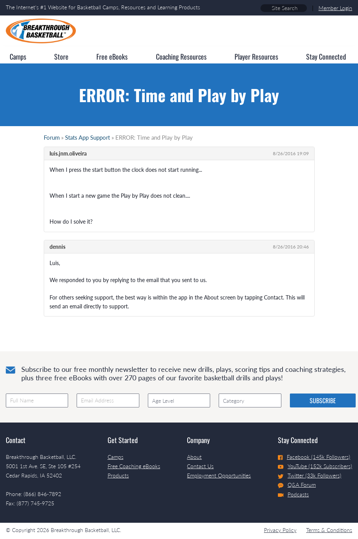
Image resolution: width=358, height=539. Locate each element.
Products (118, 475)
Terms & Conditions (329, 530)
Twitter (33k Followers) (309, 475)
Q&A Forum (297, 484)
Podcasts (293, 494)
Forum (52, 137)
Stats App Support (87, 137)
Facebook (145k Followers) (314, 456)
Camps (115, 456)
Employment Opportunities (219, 475)
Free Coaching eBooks (134, 466)
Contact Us (200, 466)
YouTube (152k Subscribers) (315, 466)
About (194, 456)
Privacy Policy (280, 530)
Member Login (335, 8)
